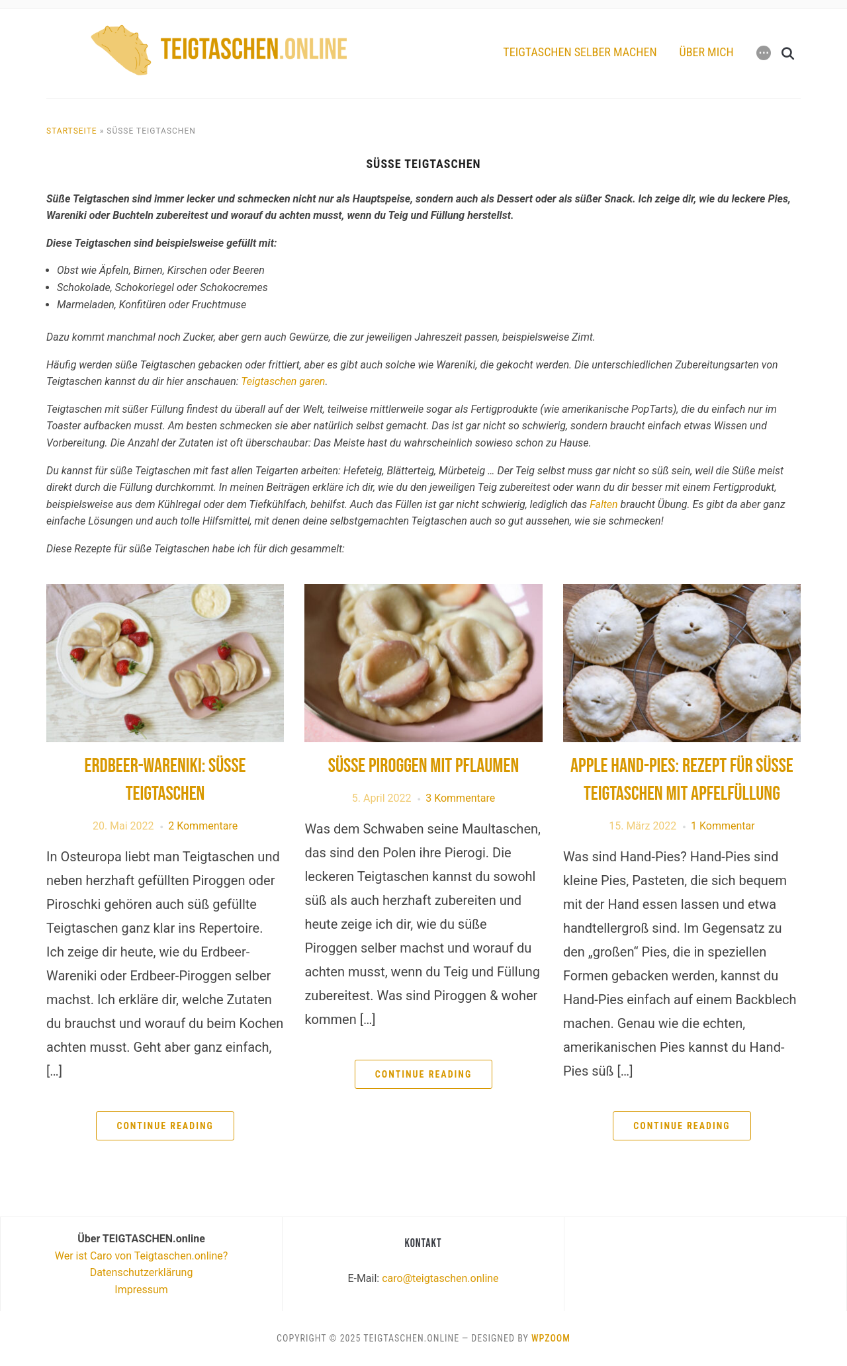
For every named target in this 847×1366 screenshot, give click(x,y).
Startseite (71, 131)
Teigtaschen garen (283, 381)
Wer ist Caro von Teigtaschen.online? (141, 1256)
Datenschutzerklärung (141, 1272)
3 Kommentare (460, 798)
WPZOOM (550, 1338)
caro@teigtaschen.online (440, 1278)
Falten (603, 504)
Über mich (707, 52)
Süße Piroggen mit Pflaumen (423, 766)
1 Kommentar (723, 826)
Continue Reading (164, 1126)
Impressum (141, 1289)
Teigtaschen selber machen (579, 52)
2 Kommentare (203, 826)
